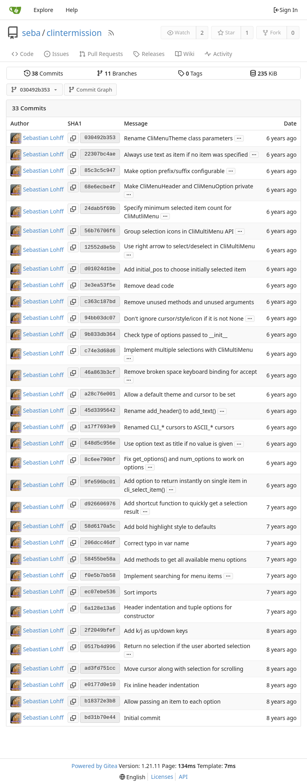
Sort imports (140, 592)
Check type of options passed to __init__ (175, 335)
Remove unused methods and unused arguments (189, 302)
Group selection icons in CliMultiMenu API (178, 231)
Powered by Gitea (95, 766)
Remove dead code (149, 285)
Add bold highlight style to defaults (170, 527)
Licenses (162, 776)
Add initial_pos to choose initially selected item (185, 269)
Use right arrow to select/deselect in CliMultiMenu (189, 246)
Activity (218, 54)
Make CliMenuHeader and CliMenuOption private (188, 186)
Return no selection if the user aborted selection (187, 646)
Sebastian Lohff (43, 137)
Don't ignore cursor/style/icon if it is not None (183, 318)
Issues (56, 54)
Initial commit (142, 718)
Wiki (185, 54)
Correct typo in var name (156, 543)
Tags (190, 73)
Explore (43, 10)
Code (23, 54)
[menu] (133, 777)
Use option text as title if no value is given (178, 444)
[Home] (15, 10)
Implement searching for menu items (173, 576)
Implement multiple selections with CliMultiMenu (188, 350)
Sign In (285, 10)
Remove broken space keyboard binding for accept (190, 371)
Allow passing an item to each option (172, 702)
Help (72, 10)
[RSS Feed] (111, 32)
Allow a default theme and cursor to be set (179, 395)
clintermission (74, 33)
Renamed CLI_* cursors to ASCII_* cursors (179, 427)
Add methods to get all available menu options (185, 559)
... (239, 137)
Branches (117, 73)
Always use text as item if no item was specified (186, 154)
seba (31, 33)
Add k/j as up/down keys (155, 630)
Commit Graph (90, 89)
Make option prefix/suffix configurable (174, 171)
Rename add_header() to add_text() (170, 411)
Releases (148, 54)
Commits (43, 73)
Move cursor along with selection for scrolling (183, 669)
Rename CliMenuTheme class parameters (178, 138)
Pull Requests (101, 54)
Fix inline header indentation (161, 685)
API (183, 776)
